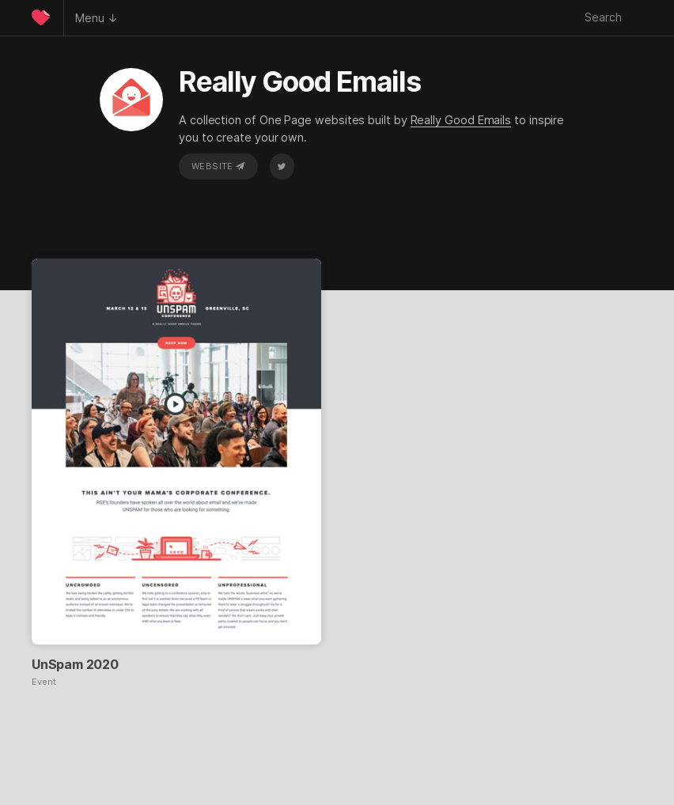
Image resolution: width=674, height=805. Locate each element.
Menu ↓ (96, 18)
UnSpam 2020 (75, 664)
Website (218, 166)
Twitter (281, 166)
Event (44, 682)
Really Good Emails (461, 120)
